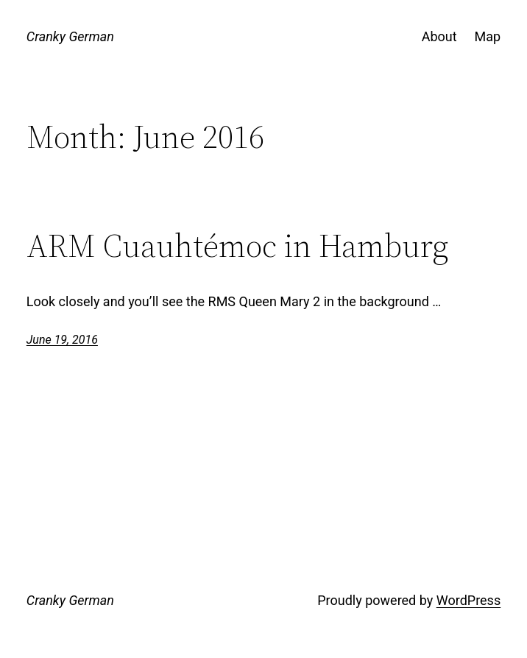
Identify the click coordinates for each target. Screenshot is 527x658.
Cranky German (70, 36)
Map (488, 36)
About (439, 36)
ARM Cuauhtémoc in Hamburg (237, 246)
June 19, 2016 (62, 340)
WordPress (468, 600)
